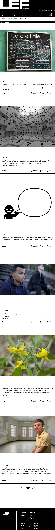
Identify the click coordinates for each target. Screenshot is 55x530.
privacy (22, 525)
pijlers (31, 514)
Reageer (4, 99)
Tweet (42, 99)
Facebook (34, 99)
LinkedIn (50, 99)
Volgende (33, 493)
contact (22, 514)
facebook (36, 522)
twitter (35, 524)
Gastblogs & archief (37, 21)
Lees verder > (5, 95)
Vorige (21, 493)
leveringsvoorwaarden (25, 524)
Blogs (24, 21)
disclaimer (22, 520)
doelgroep (32, 515)
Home (3, 24)
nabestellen (23, 512)
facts (31, 512)
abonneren (22, 511)
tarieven (31, 511)
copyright (22, 522)
